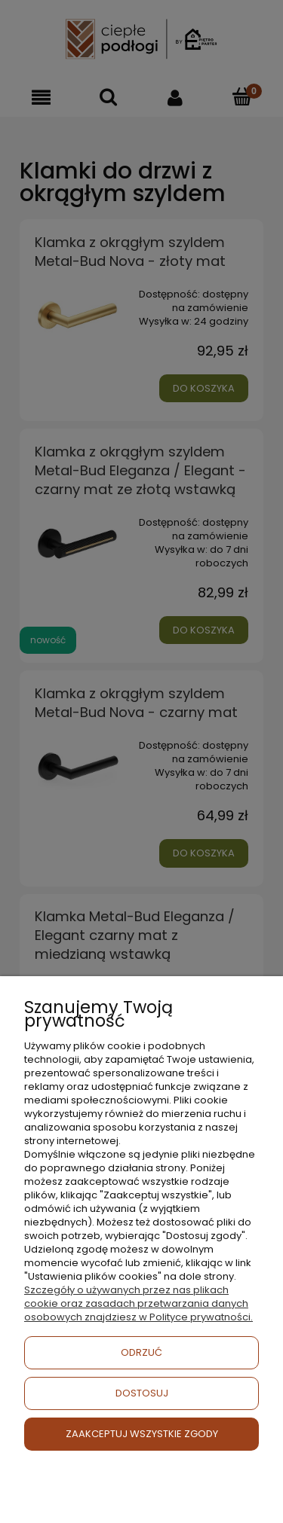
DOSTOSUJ (141, 1393)
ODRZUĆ (141, 1352)
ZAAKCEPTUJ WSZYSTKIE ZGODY (142, 1434)
